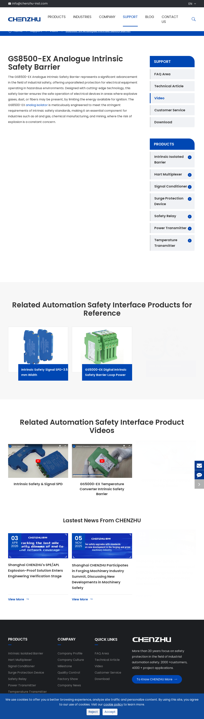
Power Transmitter (170, 228)
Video (159, 98)
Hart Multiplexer (168, 174)
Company (107, 16)
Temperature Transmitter (165, 243)
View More (18, 601)
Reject (93, 712)
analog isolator (37, 105)
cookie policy (113, 704)
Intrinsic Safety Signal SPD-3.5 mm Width (48, 372)
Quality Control (69, 674)
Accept (110, 712)
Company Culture (71, 662)
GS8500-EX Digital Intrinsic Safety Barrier (165, 487)
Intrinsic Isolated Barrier (169, 159)
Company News (69, 687)
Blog (149, 16)
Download (163, 122)
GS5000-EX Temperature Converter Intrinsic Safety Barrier (102, 489)
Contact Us (170, 19)
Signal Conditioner (170, 186)
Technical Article (168, 86)
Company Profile (70, 655)
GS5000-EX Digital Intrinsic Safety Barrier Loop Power (112, 372)
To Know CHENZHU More (157, 683)
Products (57, 16)
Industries (82, 16)
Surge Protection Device (168, 201)
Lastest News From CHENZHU (102, 522)
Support (130, 16)
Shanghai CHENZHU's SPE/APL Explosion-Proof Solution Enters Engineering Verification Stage (35, 572)
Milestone (65, 668)
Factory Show (68, 681)
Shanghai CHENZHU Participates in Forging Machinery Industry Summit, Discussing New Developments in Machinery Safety (100, 578)
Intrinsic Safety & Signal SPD (38, 484)
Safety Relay (165, 216)
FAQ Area (162, 74)
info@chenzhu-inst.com (30, 3)
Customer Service (169, 110)
